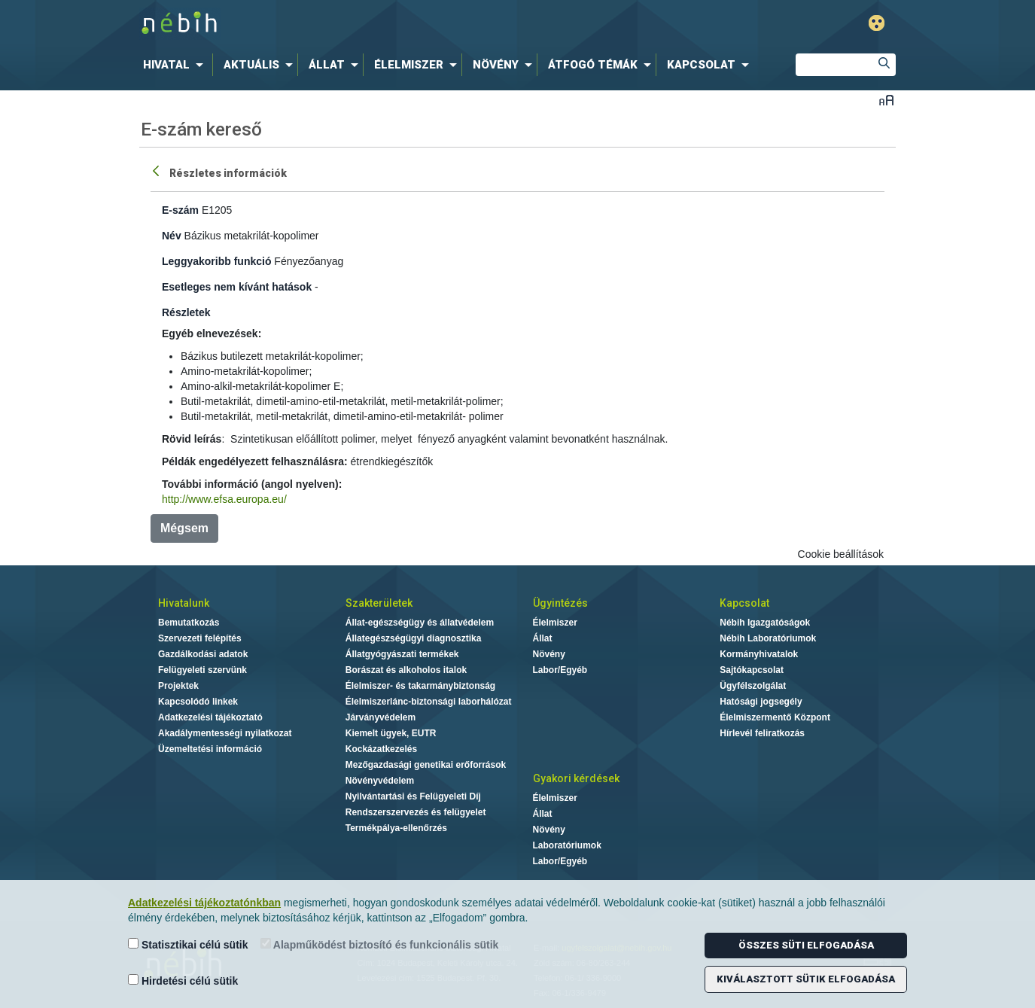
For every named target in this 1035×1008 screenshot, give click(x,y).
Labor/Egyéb (560, 670)
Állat (543, 638)
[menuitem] (176, 64)
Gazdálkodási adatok (203, 654)
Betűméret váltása (886, 99)
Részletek (186, 312)
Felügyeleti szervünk (202, 670)
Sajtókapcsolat (752, 670)
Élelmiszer (555, 622)
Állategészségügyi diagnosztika (414, 638)
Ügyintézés (560, 603)
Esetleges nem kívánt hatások (237, 287)
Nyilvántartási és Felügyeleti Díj (413, 796)
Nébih (356, 24)
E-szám (180, 210)
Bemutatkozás (188, 622)
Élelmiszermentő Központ (775, 717)
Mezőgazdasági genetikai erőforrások (426, 765)
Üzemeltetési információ (210, 749)
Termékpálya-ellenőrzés (396, 828)
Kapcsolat (744, 603)
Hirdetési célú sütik (183, 980)
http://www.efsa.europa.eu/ (224, 499)
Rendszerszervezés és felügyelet (416, 812)
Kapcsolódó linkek (198, 701)
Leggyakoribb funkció (216, 261)
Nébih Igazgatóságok (765, 622)
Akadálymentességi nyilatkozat (224, 733)
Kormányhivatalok (759, 654)
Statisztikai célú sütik (188, 944)
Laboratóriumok (567, 845)
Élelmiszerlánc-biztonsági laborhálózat (429, 701)
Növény (549, 654)
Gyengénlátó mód (876, 23)
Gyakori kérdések (576, 778)
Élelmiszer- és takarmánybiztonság (420, 686)
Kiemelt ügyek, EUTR (391, 733)
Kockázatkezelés (381, 749)
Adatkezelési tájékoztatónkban (204, 903)
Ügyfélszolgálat (753, 686)
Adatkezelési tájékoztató (210, 717)
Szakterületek (379, 603)
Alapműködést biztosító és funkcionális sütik (379, 944)
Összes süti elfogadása (806, 945)
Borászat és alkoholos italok (406, 670)
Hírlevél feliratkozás (762, 733)
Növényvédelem (380, 780)
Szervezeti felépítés (200, 638)
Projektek (178, 686)
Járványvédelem (381, 717)
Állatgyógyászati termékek (402, 654)
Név (171, 236)
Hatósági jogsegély (761, 701)
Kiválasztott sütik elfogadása (806, 979)
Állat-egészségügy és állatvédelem (420, 622)
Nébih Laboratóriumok (768, 638)
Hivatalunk (183, 603)
